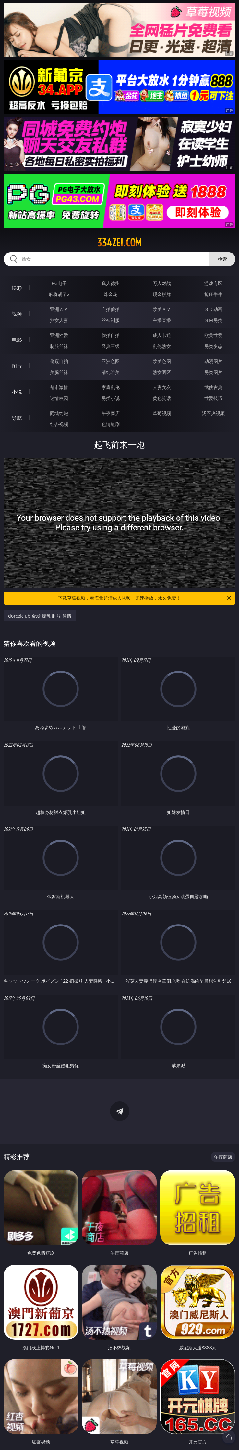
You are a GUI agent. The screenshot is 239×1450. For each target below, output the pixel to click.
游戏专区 (213, 283)
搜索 (222, 259)
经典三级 (111, 346)
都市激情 (59, 387)
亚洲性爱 (59, 335)
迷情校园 (59, 398)
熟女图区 (162, 372)
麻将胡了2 (59, 294)
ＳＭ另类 (213, 320)
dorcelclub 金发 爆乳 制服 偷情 (39, 616)
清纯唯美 (111, 372)
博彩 (17, 287)
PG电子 (59, 283)
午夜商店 (111, 413)
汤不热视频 (213, 413)
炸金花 (110, 294)
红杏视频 (59, 424)
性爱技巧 (213, 398)
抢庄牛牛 (213, 294)
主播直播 (162, 320)
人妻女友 (162, 387)
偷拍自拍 (111, 335)
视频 (17, 313)
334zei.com (119, 242)
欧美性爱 (213, 335)
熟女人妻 (59, 320)
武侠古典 (213, 387)
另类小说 (111, 398)
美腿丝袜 (59, 372)
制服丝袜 (59, 346)
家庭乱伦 (111, 387)
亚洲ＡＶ (59, 309)
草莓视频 (162, 413)
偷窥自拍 (59, 361)
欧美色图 (162, 361)
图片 (17, 365)
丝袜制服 (111, 320)
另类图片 (213, 372)
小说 (17, 391)
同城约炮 (59, 413)
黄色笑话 (162, 398)
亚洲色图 (111, 361)
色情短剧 (111, 424)
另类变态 (213, 346)
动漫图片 (213, 361)
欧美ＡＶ (162, 309)
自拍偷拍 (111, 309)
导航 (17, 417)
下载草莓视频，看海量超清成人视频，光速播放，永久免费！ (145, 598)
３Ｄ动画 (213, 309)
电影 (17, 339)
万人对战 (162, 283)
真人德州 (111, 283)
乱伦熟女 (162, 346)
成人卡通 (162, 335)
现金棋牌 (162, 294)
